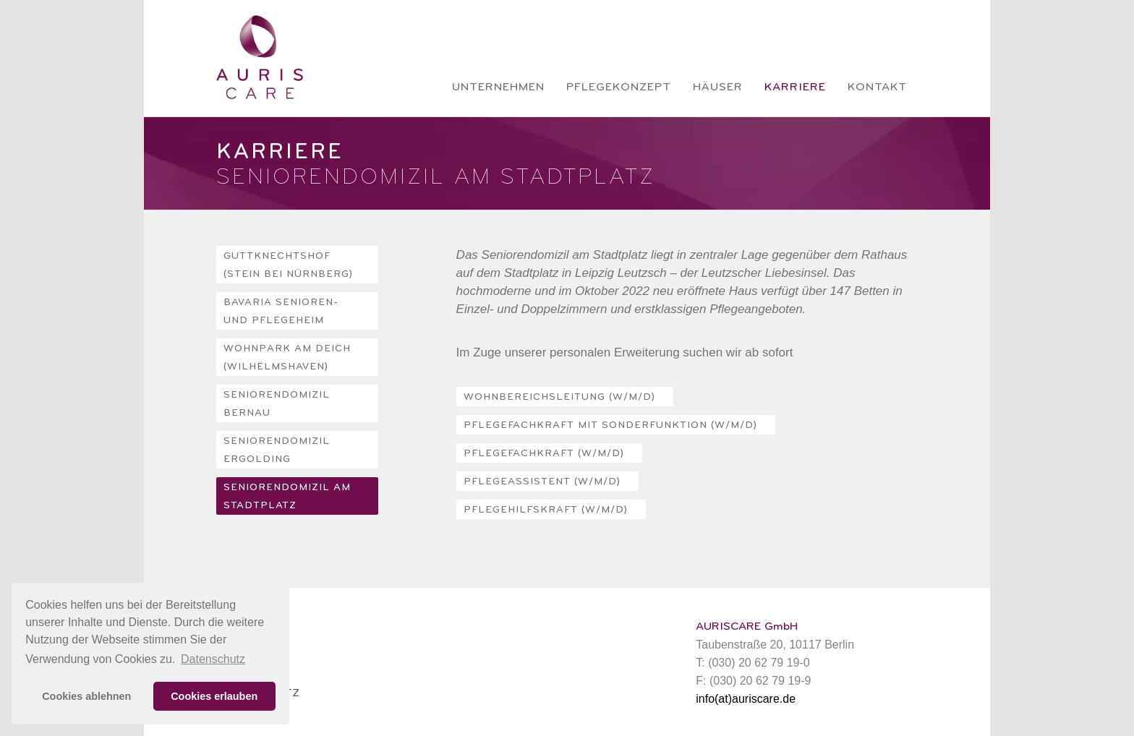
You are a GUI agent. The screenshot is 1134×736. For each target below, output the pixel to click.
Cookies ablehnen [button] (86, 696)
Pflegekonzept (618, 87)
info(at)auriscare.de (746, 699)
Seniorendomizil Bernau (276, 403)
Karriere (795, 87)
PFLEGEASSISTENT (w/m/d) (542, 481)
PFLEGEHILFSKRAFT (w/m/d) (546, 509)
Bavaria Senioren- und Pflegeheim (280, 311)
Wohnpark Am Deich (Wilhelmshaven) (287, 357)
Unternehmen (498, 87)
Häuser (718, 87)
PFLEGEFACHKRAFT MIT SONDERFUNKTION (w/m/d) (610, 425)
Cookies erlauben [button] (214, 696)
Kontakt (877, 87)
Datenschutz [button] (213, 659)
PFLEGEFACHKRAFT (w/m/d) (544, 453)
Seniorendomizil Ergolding (276, 450)
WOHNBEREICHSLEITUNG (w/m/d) (559, 396)
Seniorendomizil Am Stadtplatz (287, 496)
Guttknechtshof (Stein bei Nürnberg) (288, 265)
